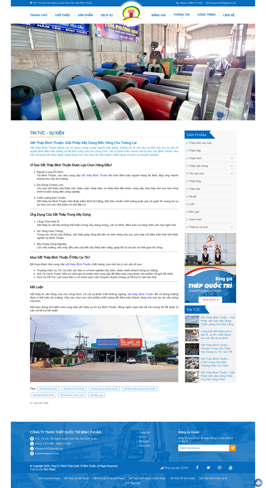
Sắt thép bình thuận (48, 388)
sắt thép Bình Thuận (94, 175)
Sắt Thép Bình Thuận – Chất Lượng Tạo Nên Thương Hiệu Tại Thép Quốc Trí (215, 367)
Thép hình (195, 158)
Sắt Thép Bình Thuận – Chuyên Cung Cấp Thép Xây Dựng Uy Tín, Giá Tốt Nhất (216, 353)
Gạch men (195, 219)
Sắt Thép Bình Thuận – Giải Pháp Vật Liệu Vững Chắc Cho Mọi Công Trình (218, 380)
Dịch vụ (107, 15)
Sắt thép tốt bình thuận (43, 395)
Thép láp (194, 188)
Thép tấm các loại (200, 142)
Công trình (206, 14)
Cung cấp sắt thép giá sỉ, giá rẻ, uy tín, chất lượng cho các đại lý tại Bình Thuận (216, 339)
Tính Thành (49, 469)
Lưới (191, 204)
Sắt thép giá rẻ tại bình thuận (104, 388)
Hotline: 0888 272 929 (191, 3)
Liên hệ (228, 15)
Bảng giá (158, 15)
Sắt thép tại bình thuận (74, 388)
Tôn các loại (196, 173)
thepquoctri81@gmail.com (222, 3)
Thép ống (195, 181)
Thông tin (181, 14)
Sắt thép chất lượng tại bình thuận (139, 388)
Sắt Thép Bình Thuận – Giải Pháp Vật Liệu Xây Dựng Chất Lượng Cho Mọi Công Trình (218, 326)
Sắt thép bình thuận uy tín (72, 395)
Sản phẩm (85, 15)
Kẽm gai (194, 211)
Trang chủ (38, 15)
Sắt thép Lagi (96, 395)
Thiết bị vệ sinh (198, 227)
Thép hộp (195, 150)
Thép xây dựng (198, 165)
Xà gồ (192, 196)
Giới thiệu (62, 15)
